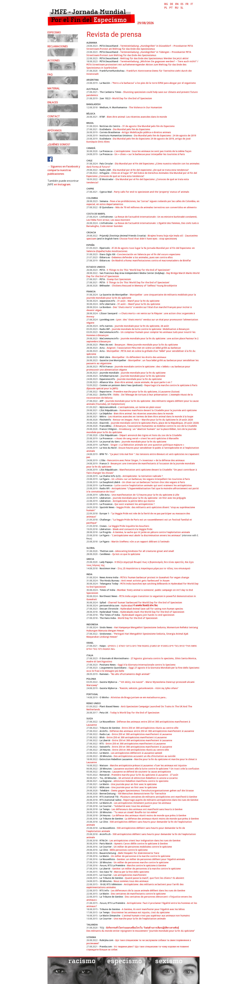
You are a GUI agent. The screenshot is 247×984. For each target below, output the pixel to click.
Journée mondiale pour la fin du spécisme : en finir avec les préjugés (149, 497)
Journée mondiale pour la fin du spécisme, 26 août (142, 325)
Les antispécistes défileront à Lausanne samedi (136, 752)
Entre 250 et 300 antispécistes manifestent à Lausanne (142, 734)
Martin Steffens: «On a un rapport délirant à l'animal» (140, 541)
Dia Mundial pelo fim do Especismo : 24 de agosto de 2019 (165, 135)
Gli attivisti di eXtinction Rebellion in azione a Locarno (148, 777)
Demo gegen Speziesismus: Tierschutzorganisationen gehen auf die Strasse (152, 790)
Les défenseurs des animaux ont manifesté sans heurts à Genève (147, 809)
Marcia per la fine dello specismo (131, 871)
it (192, 4)
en (176, 4)
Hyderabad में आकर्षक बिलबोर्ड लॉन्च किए (139, 605)
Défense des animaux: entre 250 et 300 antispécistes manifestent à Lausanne (152, 730)
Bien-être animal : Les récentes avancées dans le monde (137, 116)
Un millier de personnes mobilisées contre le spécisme (143, 846)
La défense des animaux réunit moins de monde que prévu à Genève (149, 815)
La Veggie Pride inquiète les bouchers (129, 525)
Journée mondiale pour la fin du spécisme (143, 372)
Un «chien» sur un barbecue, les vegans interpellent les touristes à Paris (150, 478)
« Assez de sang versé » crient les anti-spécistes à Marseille (146, 438)
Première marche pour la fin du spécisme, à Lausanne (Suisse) (146, 391)
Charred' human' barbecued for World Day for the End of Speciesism (145, 602)
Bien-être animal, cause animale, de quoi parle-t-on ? (143, 382)
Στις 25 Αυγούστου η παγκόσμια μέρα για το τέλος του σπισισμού (154, 568)
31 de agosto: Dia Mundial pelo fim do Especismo (148, 126)
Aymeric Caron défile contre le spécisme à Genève (141, 843)
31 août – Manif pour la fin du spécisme (138, 303)
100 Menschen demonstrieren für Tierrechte (142, 793)
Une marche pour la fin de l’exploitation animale (140, 918)
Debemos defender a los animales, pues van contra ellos (142, 257)
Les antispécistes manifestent (130, 874)
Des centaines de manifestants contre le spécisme (138, 893)
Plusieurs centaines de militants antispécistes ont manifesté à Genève (158, 796)
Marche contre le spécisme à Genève (146, 865)
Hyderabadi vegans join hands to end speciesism (148, 614)
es (182, 4)
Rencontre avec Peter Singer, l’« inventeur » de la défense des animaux (145, 460)
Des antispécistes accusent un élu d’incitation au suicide (144, 756)
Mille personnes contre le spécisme (129, 849)
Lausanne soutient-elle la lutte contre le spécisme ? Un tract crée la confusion (156, 768)
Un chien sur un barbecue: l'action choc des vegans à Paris (153, 482)
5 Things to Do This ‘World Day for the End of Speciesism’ (138, 282)
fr (187, 4)
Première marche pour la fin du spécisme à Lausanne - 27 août (144, 774)
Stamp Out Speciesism (118, 279)
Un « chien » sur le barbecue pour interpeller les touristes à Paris (149, 154)
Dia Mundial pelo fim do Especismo (131, 129)
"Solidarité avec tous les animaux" (132, 806)
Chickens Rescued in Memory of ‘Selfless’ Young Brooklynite (144, 285)
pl (165, 7)
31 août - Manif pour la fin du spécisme (138, 300)
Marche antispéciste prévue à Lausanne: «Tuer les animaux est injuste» (148, 765)
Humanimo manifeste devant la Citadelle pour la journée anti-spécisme (158, 410)
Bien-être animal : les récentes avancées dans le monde (143, 413)
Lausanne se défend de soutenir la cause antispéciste (141, 771)
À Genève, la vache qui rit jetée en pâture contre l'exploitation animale (151, 532)
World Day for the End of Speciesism (132, 98)
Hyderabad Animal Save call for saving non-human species (151, 608)
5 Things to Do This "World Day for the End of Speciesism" (138, 269)
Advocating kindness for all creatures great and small (144, 551)
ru (176, 7)
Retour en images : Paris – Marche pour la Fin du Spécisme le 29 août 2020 (153, 419)
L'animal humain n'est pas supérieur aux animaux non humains (156, 915)
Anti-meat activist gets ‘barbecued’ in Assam (145, 580)
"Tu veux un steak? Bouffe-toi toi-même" (136, 812)
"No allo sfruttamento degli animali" (130, 674)
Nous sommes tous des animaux (131, 881)
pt (171, 7)
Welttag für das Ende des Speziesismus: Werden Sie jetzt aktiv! (154, 58)
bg (166, 4)
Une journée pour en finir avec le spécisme (134, 784)
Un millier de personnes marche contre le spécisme (141, 862)
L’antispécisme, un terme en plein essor (139, 407)
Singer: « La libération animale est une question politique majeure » (147, 444)
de (171, 4)
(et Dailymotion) (116, 403)
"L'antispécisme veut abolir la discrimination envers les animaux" (146, 535)
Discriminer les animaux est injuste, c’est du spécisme (141, 912)
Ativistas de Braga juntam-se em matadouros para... (139, 697)
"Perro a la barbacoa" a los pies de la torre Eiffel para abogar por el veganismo (154, 82)
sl (181, 7)
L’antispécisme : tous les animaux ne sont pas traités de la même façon (152, 151)
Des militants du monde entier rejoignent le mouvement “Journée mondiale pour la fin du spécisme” (140, 930)
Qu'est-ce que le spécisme (126, 554)
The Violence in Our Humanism (145, 107)
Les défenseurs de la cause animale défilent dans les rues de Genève (148, 890)
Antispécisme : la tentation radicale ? (143, 475)
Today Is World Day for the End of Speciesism (134, 712)
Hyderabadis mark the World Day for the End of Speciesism (152, 611)
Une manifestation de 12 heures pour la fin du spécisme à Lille (145, 494)
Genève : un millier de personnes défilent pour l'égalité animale (151, 859)
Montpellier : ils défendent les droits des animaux (139, 357)
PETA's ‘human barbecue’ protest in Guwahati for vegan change (154, 577)
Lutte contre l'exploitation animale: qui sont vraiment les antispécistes (153, 485)
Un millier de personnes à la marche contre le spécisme (140, 856)
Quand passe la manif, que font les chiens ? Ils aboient (154, 877)
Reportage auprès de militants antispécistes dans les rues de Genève (160, 799)
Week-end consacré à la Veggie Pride (132, 529)
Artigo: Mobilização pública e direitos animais (146, 132)
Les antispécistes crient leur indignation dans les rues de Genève (145, 840)
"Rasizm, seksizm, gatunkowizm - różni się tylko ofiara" (148, 688)
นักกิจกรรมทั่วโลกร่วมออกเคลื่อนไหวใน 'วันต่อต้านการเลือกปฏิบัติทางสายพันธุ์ (142, 927)
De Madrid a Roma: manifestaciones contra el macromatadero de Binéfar (151, 260)
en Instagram (62, 184)
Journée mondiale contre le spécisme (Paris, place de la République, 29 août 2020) (155, 422)
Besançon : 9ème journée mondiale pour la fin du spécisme (146, 344)
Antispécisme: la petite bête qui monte (134, 500)
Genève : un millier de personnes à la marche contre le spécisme (146, 868)
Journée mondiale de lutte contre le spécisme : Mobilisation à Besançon (150, 329)
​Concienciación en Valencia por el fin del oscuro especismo (148, 254)
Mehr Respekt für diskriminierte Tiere (138, 853)
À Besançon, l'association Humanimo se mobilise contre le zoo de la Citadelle (155, 425)
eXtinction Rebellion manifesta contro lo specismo (141, 780)
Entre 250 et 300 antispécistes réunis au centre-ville (150, 727)
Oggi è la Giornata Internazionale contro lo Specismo (146, 664)
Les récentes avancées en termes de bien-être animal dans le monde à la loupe (150, 416)
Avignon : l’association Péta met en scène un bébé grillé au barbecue (144, 347)
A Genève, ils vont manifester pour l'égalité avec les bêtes (153, 909)
